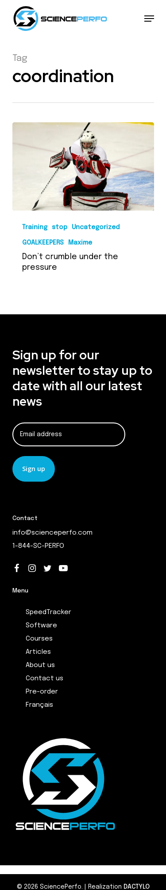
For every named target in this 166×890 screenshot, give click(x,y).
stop (59, 227)
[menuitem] (90, 705)
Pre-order (42, 691)
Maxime (80, 243)
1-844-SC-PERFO (38, 546)
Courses (39, 638)
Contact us (44, 678)
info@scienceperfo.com (52, 532)
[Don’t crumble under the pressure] (83, 166)
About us (40, 665)
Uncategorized (96, 227)
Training (34, 227)
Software (41, 625)
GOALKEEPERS (43, 243)
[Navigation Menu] (149, 18)
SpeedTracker (48, 612)
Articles (38, 652)
